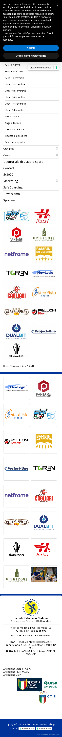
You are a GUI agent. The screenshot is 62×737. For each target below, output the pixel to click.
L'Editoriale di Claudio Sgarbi (23, 162)
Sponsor (9, 200)
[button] (57, 5)
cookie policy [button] (46, 14)
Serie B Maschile (14, 71)
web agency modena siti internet (48, 735)
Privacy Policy (28, 728)
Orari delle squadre (15, 142)
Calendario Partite (14, 129)
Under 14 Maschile (15, 110)
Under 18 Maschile (15, 84)
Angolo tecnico (13, 123)
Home (6, 366)
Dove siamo (11, 194)
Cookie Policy (45, 728)
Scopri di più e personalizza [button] (31, 55)
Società (31, 149)
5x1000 (8, 174)
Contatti (9, 168)
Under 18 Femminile (15, 90)
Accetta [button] (31, 48)
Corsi (31, 155)
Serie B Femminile (14, 77)
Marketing (31, 181)
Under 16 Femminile (15, 103)
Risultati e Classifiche (16, 135)
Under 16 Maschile (15, 97)
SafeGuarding (13, 187)
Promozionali (12, 116)
